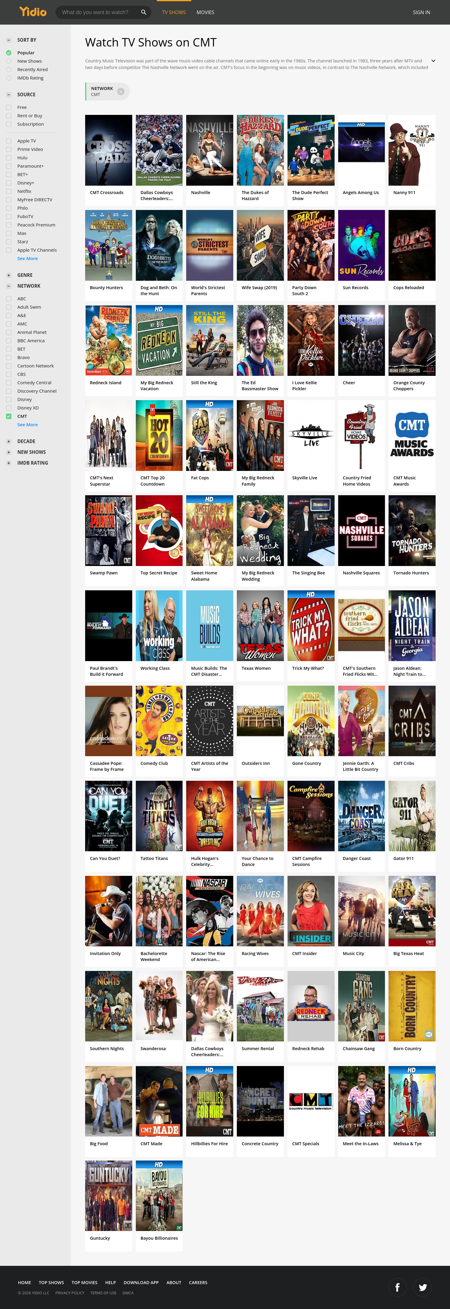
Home (24, 1282)
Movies (205, 12)
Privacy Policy (70, 1293)
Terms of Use (103, 1293)
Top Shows (51, 1282)
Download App (141, 1282)
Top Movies (84, 1282)
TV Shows (174, 12)
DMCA (128, 1293)
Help (110, 1282)
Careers (198, 1282)
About (173, 1282)
